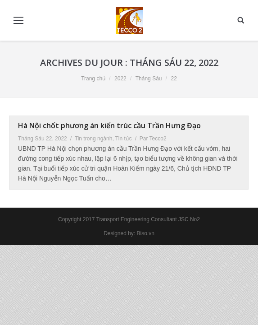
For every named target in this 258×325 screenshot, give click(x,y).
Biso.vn (145, 233)
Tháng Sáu (149, 78)
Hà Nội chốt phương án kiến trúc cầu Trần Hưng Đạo (109, 125)
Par (153, 138)
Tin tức (123, 138)
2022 (120, 78)
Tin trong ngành (94, 138)
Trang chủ (93, 78)
